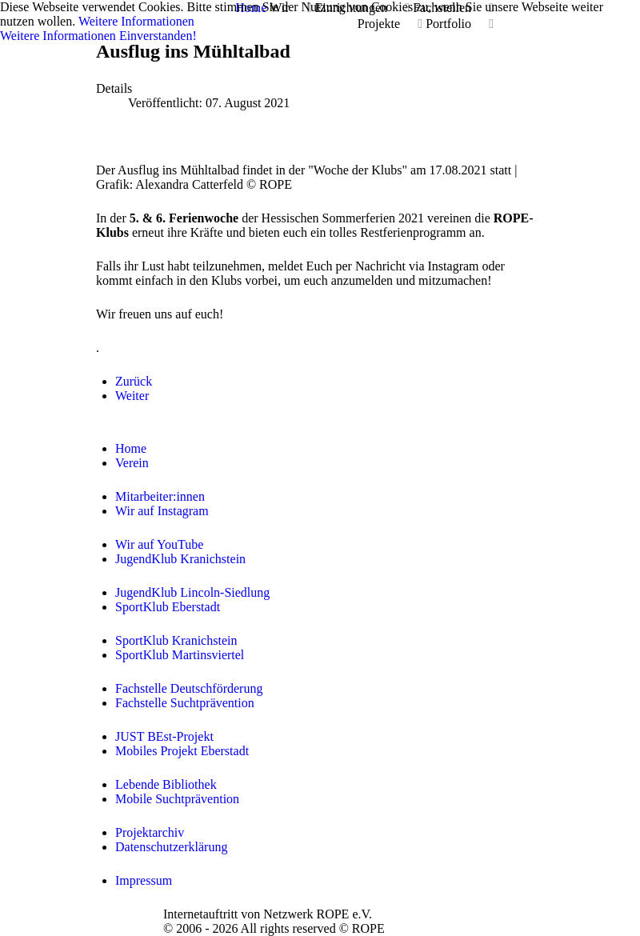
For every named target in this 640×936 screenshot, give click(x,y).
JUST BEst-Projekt (164, 736)
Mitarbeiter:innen (160, 496)
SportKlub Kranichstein (176, 640)
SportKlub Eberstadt (167, 607)
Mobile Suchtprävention (177, 799)
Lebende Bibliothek (166, 784)
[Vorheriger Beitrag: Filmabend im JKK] (133, 381)
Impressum (143, 880)
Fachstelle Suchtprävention (184, 703)
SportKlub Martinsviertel (179, 655)
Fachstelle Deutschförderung (188, 688)
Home (130, 448)
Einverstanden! (158, 35)
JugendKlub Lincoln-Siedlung (192, 592)
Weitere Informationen (136, 21)
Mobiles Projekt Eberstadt (182, 751)
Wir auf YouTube (159, 544)
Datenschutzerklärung (171, 847)
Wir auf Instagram (162, 511)
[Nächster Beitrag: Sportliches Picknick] (132, 395)
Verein (132, 463)
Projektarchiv (149, 832)
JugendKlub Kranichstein (180, 559)
